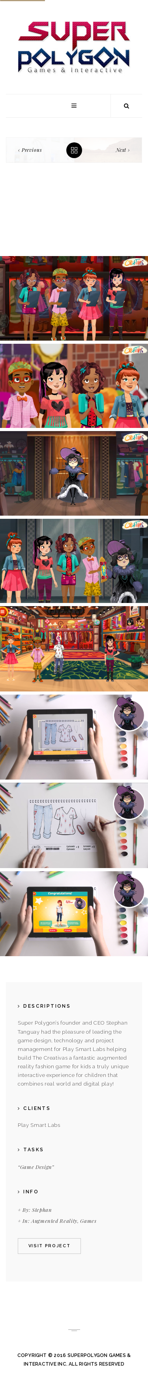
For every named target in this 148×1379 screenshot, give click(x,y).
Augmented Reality (54, 1220)
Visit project (49, 1245)
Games (88, 1220)
